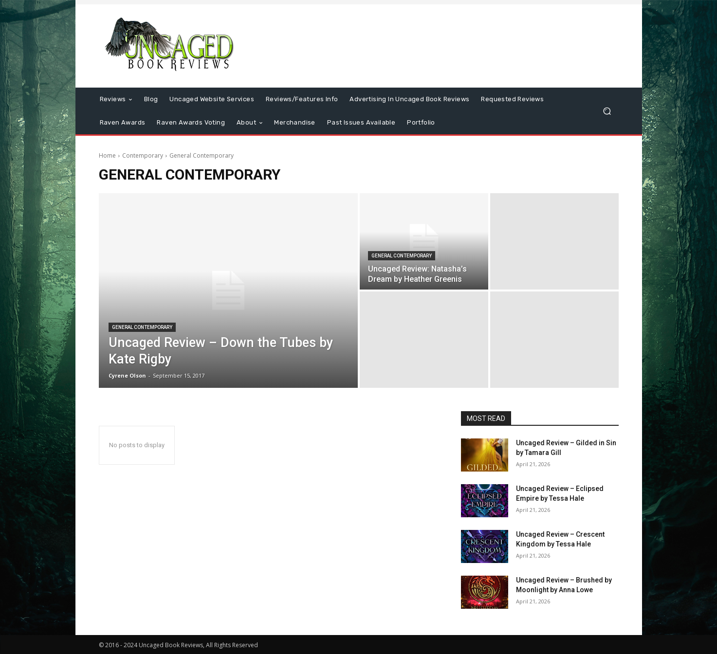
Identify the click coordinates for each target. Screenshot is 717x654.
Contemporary (142, 155)
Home (107, 155)
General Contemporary (142, 327)
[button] (607, 111)
